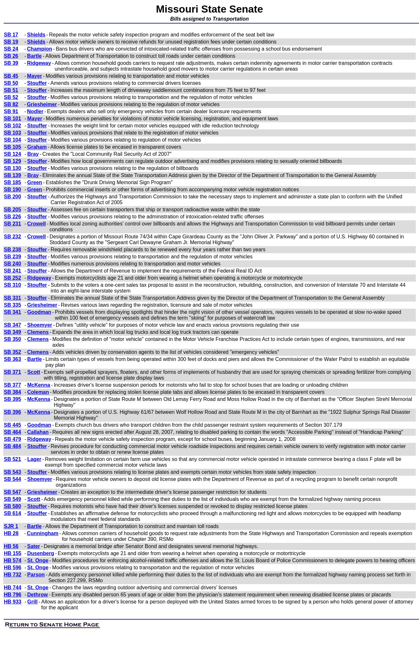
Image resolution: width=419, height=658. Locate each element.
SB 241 (12, 271)
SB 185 (12, 182)
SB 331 (12, 298)
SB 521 (12, 459)
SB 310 (12, 285)
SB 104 (12, 140)
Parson (36, 574)
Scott (33, 372)
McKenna (38, 385)
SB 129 (12, 161)
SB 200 (12, 196)
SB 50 (11, 83)
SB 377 (12, 385)
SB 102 (12, 125)
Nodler (35, 111)
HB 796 (12, 594)
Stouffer (37, 83)
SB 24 (11, 49)
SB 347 (12, 325)
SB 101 (12, 118)
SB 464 (12, 432)
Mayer (34, 76)
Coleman (38, 392)
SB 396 (12, 412)
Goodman (39, 312)
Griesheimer (42, 104)
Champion (39, 49)
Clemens (38, 332)
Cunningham (42, 533)
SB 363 (12, 359)
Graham (37, 147)
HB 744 (12, 587)
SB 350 (12, 339)
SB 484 (12, 446)
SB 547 (12, 492)
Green (34, 182)
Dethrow (37, 594)
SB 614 (12, 513)
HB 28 (11, 533)
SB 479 (12, 439)
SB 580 (12, 506)
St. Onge (38, 560)
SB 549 (12, 499)
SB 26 (11, 56)
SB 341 (12, 312)
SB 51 (11, 90)
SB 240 (12, 263)
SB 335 (12, 305)
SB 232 (12, 236)
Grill (32, 601)
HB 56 (11, 546)
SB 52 (11, 97)
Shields (36, 34)
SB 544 (12, 479)
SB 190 (12, 189)
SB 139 (12, 175)
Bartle (34, 56)
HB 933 (12, 601)
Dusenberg (40, 553)
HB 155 (12, 553)
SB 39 (11, 63)
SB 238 (12, 249)
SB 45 (11, 76)
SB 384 (12, 392)
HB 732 (12, 574)
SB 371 (12, 372)
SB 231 (12, 223)
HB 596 (12, 567)
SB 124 (12, 154)
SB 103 (12, 132)
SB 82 (11, 104)
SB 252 (12, 278)
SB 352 (12, 352)
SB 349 (12, 332)
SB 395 (12, 399)
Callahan (38, 432)
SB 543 (12, 472)
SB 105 (12, 147)
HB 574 (12, 560)
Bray (33, 154)
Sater (33, 546)
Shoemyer (39, 325)
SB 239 (12, 256)
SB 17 (11, 34)
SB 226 (12, 216)
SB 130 (12, 168)
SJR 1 (11, 526)
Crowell (36, 223)
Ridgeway (39, 63)
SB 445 (12, 425)
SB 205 (12, 209)
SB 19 (11, 42)
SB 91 (11, 111)
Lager (34, 459)
